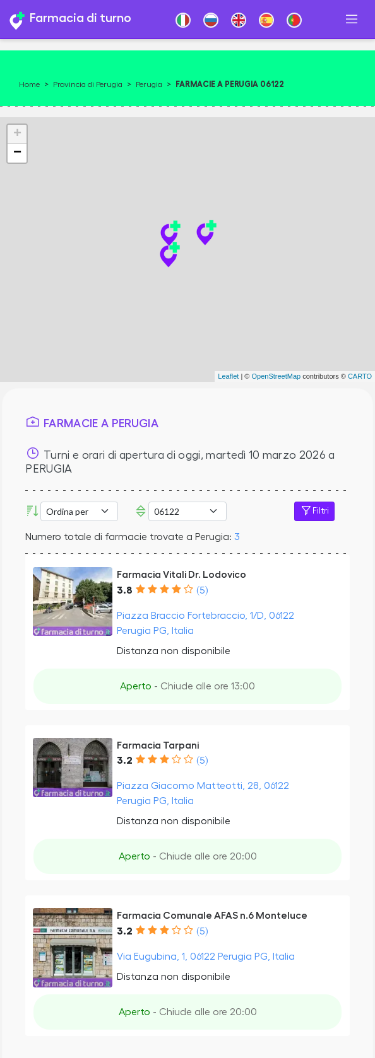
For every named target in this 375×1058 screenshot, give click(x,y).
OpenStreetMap (276, 376)
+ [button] (17, 134)
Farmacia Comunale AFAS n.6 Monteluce (212, 916)
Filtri (314, 511)
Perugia (149, 84)
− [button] (17, 153)
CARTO (360, 376)
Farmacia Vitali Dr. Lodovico (181, 575)
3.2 (125, 761)
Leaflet (228, 376)
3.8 (125, 590)
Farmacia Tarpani (158, 745)
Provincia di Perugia (87, 84)
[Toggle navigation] (351, 19)
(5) (202, 590)
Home (29, 84)
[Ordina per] (79, 511)
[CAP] (187, 511)
